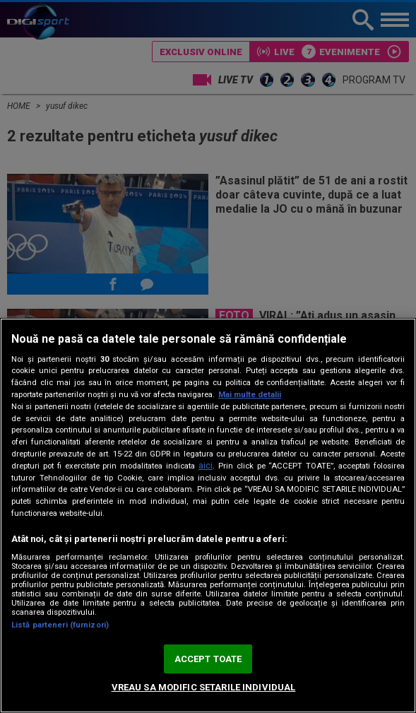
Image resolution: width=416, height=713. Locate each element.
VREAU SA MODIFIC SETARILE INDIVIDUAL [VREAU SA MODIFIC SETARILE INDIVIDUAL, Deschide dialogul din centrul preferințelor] (204, 687)
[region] (208, 515)
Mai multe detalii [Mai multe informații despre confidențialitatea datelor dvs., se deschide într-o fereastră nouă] (249, 394)
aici (205, 466)
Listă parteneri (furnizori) (60, 625)
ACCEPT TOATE (208, 659)
